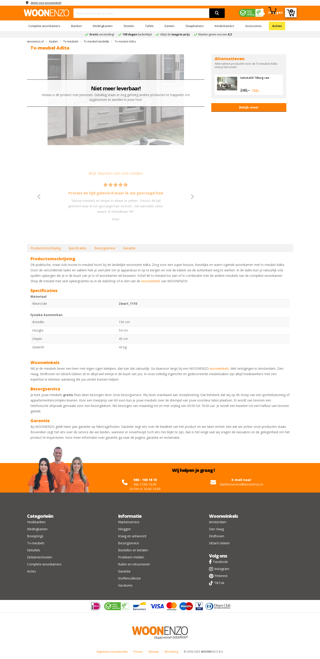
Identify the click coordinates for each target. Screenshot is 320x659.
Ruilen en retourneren (134, 564)
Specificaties (77, 248)
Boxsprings (35, 536)
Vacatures (125, 585)
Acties (277, 26)
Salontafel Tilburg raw (256, 78)
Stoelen (128, 26)
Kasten (169, 26)
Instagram (221, 569)
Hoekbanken (36, 522)
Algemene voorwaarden (112, 652)
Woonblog (171, 652)
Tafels (149, 26)
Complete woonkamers (44, 26)
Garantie (129, 248)
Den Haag (216, 529)
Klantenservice (128, 522)
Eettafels (33, 550)
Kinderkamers (224, 26)
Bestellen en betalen (133, 550)
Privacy (138, 652)
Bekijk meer (249, 107)
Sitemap (153, 652)
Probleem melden (131, 557)
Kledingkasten (103, 26)
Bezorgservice (104, 248)
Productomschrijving (45, 248)
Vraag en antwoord (132, 536)
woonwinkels (150, 281)
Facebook (220, 562)
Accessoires (253, 26)
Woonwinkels (223, 516)
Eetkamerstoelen (39, 557)
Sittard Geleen (219, 543)
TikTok (219, 583)
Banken (76, 26)
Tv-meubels (35, 543)
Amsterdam (217, 522)
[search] (217, 13)
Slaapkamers (194, 26)
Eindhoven (216, 536)
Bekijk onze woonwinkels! (49, 2)
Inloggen (124, 529)
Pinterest (221, 576)
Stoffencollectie (129, 578)
